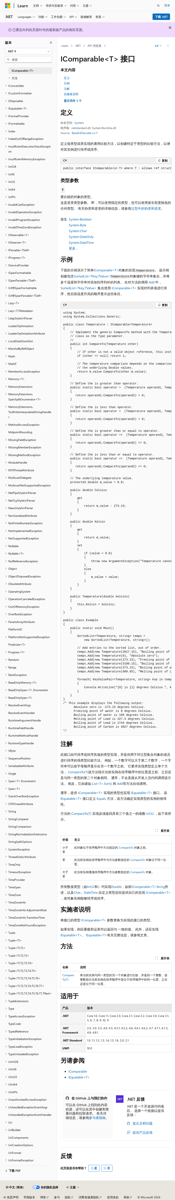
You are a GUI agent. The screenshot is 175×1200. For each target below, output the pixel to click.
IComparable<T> (106, 270)
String (160, 886)
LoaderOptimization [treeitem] (20, 326)
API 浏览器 (94, 46)
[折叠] (51, 42)
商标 (126, 1197)
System (79, 123)
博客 (43, 1197)
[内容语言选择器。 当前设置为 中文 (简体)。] (14, 1187)
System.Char (78, 231)
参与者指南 (97, 1117)
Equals (101, 798)
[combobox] (28, 51)
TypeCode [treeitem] (14, 1024)
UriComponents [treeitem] (18, 1138)
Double (116, 886)
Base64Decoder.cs (83, 133)
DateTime (91, 892)
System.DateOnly (81, 236)
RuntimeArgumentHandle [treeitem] (24, 720)
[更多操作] (168, 46)
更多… (73, 248)
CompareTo (126, 847)
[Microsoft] (7, 5)
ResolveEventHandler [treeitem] (21, 713)
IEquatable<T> (141, 792)
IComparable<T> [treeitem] (23, 71)
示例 (67, 83)
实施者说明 (71, 94)
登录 (167, 5)
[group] (116, 522)
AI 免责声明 (10, 1197)
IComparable (77, 1071)
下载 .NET (161, 17)
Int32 (150, 813)
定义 (67, 78)
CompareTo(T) (78, 772)
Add (151, 282)
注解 (67, 89)
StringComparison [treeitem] (19, 826)
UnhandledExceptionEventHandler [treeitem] (30, 1115)
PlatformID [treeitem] (15, 629)
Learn (64, 46)
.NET (78, 46)
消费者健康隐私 (89, 1197)
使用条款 (113, 1197)
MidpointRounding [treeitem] (20, 432)
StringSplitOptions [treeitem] (20, 842)
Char (77, 892)
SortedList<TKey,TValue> (92, 276)
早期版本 (29, 1197)
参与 (57, 1197)
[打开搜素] (158, 5)
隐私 (68, 1197)
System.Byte (77, 225)
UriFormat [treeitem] (14, 1153)
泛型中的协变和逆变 (146, 208)
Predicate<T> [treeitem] (17, 644)
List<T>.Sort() (102, 783)
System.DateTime (81, 242)
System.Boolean (80, 219)
